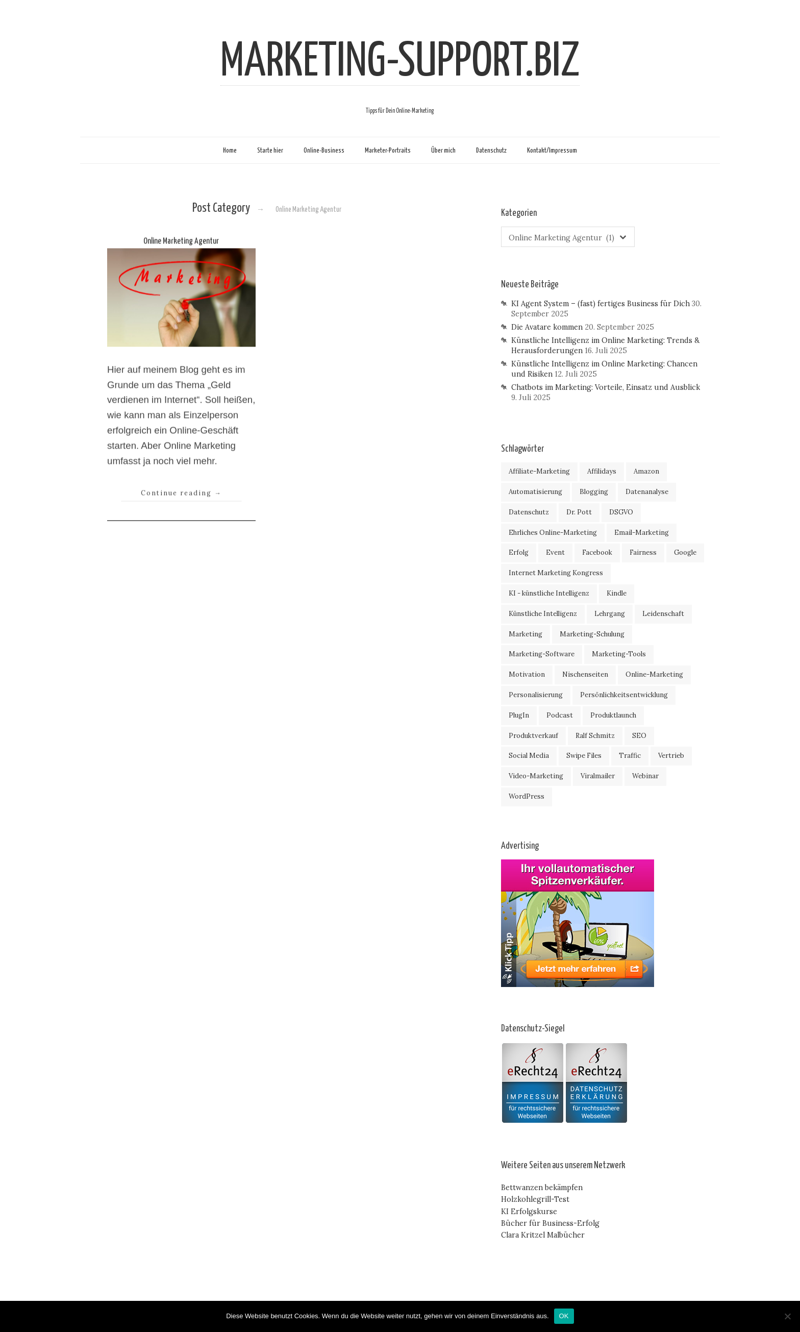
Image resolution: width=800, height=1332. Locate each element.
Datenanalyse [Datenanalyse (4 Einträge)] (647, 491)
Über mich (443, 150)
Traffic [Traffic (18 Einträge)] (630, 755)
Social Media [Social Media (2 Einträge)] (529, 755)
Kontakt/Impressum (552, 150)
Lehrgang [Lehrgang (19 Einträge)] (609, 613)
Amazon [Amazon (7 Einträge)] (646, 471)
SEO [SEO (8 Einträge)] (639, 735)
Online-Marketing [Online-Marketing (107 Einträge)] (654, 674)
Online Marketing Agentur (181, 256)
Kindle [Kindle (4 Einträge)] (617, 593)
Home (230, 150)
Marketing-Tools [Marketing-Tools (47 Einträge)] (619, 654)
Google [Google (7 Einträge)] (685, 552)
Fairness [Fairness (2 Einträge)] (643, 552)
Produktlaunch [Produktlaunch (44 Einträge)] (613, 715)
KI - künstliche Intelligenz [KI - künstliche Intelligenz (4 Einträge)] (549, 593)
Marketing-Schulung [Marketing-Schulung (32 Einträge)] (592, 634)
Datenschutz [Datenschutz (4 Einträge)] (529, 512)
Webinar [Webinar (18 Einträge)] (645, 776)
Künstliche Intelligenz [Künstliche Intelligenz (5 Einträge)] (543, 613)
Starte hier (270, 150)
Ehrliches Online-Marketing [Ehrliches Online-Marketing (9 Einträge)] (553, 532)
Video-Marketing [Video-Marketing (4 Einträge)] (536, 776)
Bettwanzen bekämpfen (542, 1187)
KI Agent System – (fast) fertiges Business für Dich (600, 303)
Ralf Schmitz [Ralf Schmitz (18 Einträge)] (595, 735)
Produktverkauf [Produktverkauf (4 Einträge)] (533, 735)
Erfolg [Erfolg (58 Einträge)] (519, 552)
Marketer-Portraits (388, 150)
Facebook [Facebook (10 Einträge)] (597, 552)
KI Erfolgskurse (529, 1211)
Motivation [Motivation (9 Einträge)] (527, 674)
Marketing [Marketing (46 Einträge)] (525, 634)
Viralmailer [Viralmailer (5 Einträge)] (598, 776)
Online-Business (324, 150)
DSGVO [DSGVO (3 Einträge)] (621, 512)
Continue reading (181, 508)
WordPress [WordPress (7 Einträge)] (526, 796)
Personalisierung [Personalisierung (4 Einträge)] (536, 694)
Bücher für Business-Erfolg (550, 1223)
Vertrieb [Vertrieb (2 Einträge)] (671, 755)
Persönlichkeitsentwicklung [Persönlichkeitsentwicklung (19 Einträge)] (624, 694)
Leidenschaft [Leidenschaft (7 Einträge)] (663, 613)
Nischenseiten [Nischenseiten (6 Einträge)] (585, 674)
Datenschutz (491, 150)
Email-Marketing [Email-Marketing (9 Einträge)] (641, 532)
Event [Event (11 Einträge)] (555, 552)
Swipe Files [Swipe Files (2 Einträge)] (584, 755)
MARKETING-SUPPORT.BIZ (400, 62)
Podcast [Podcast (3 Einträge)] (559, 715)
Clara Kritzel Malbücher (543, 1235)
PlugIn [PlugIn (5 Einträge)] (519, 715)
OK (564, 1316)
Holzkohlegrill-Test (535, 1199)
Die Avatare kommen (547, 327)
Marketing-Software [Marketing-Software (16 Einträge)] (541, 654)
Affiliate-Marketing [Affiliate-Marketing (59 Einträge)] (539, 471)
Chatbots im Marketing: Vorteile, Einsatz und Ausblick (605, 387)
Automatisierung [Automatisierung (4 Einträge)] (535, 491)
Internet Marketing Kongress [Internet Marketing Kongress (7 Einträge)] (556, 573)
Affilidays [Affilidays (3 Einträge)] (601, 471)
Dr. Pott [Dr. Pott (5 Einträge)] (579, 512)
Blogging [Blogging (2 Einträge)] (594, 491)
